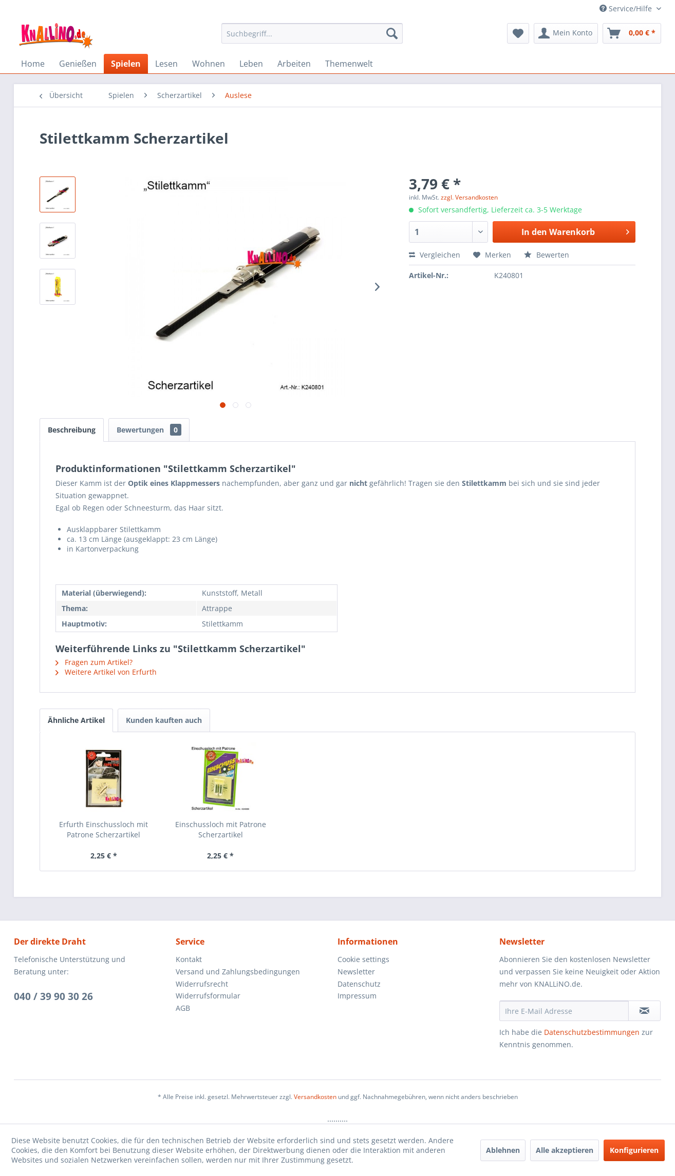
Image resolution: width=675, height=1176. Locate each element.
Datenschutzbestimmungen (592, 1032)
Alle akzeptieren (564, 1150)
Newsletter (356, 971)
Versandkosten (315, 1096)
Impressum (357, 996)
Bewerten (546, 255)
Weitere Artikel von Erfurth (106, 672)
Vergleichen (434, 255)
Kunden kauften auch (164, 720)
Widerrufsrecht (202, 984)
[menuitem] (312, 33)
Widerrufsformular (208, 996)
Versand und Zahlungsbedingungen (238, 971)
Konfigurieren (634, 1150)
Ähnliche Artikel (76, 720)
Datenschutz (359, 984)
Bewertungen (149, 430)
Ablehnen (503, 1150)
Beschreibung (72, 430)
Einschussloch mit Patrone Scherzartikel (220, 829)
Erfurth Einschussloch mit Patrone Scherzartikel (103, 829)
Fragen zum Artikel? (94, 662)
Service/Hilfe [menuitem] (626, 8)
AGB (183, 1008)
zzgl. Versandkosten (469, 197)
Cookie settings (363, 959)
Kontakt (189, 959)
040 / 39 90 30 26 (53, 996)
